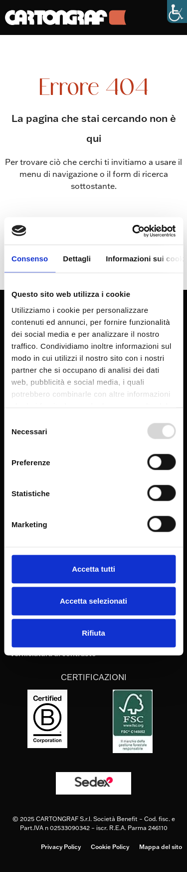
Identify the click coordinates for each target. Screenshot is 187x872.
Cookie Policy (110, 847)
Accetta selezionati (93, 601)
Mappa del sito (160, 847)
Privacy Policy (61, 847)
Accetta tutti (93, 569)
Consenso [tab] (29, 258)
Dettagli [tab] (77, 258)
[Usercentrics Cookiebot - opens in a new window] (133, 230)
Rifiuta (93, 633)
